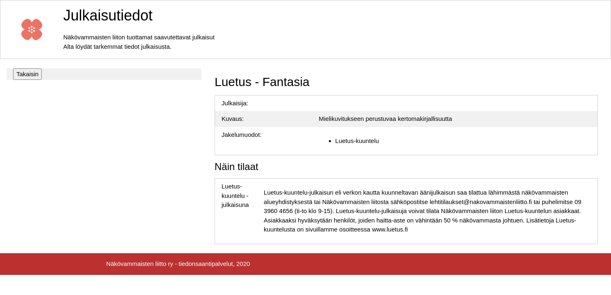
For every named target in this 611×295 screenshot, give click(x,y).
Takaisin (27, 73)
